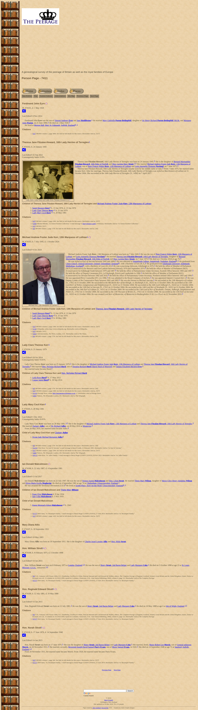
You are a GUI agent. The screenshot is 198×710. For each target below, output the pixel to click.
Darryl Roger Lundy (89, 224)
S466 (34, 396)
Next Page (94, 96)
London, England (75, 565)
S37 (34, 134)
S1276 (35, 448)
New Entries (27, 96)
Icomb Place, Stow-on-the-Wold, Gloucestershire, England (99, 486)
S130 (34, 329)
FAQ (35, 96)
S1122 (35, 393)
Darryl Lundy (108, 700)
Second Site (105, 708)
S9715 (35, 455)
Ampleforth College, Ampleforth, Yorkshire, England (154, 261)
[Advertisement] (108, 48)
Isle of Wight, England (175, 606)
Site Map (71, 96)
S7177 (35, 514)
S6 (34, 576)
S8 (34, 229)
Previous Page (82, 96)
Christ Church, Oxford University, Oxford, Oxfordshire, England (92, 264)
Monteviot (87, 426)
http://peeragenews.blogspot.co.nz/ (64, 393)
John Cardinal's (96, 708)
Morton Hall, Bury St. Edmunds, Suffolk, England (54, 125)
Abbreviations (60, 96)
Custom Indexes (46, 96)
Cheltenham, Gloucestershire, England (102, 483)
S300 (34, 224)
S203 (34, 334)
